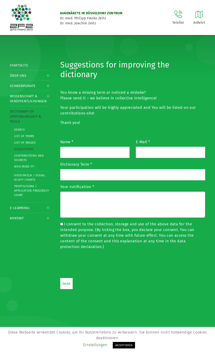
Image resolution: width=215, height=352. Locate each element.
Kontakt (17, 218)
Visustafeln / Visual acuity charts (29, 178)
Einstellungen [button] (95, 345)
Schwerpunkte (23, 86)
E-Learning (19, 208)
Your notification (77, 186)
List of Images (25, 142)
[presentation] (92, 263)
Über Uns (18, 76)
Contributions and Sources (29, 158)
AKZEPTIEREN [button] (124, 345)
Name (66, 142)
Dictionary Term (76, 164)
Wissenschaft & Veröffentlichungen (28, 98)
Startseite (19, 65)
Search (19, 129)
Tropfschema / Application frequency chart (31, 190)
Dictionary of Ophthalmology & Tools (25, 116)
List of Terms (24, 136)
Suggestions (24, 149)
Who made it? (24, 166)
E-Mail (143, 142)
